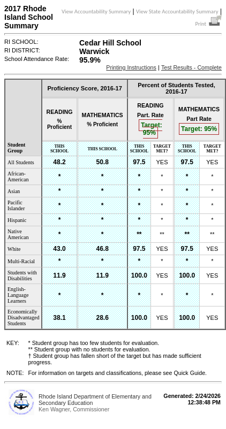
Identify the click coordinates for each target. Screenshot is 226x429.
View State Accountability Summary (177, 11)
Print (208, 23)
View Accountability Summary (96, 11)
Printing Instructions (131, 67)
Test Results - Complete (191, 67)
